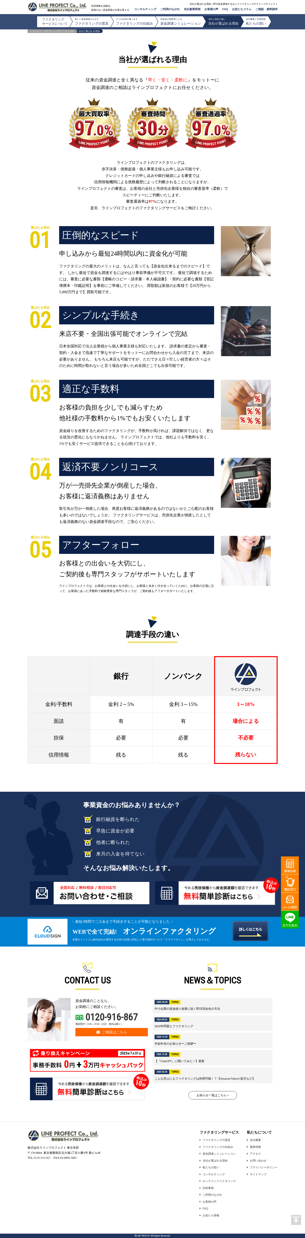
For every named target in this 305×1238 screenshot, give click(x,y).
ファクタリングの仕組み (134, 21)
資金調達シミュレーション (180, 21)
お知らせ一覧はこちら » (213, 1095)
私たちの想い (256, 21)
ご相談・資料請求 (266, 9)
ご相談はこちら (111, 1032)
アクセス (255, 1153)
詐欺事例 (208, 1188)
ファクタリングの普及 (92, 21)
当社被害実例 (192, 9)
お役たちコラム (241, 9)
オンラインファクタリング (219, 1181)
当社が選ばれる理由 (223, 21)
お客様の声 (211, 9)
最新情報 (255, 1146)
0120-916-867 (111, 1017)
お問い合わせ (258, 1160)
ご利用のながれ (170, 9)
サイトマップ (258, 1174)
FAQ (225, 9)
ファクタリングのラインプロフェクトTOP (52, 31)
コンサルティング (145, 9)
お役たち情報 (211, 1215)
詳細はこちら (213, 1005)
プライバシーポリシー (264, 1167)
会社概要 (255, 1140)
